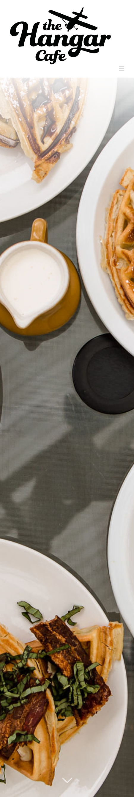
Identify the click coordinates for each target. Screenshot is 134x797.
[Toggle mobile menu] (122, 68)
